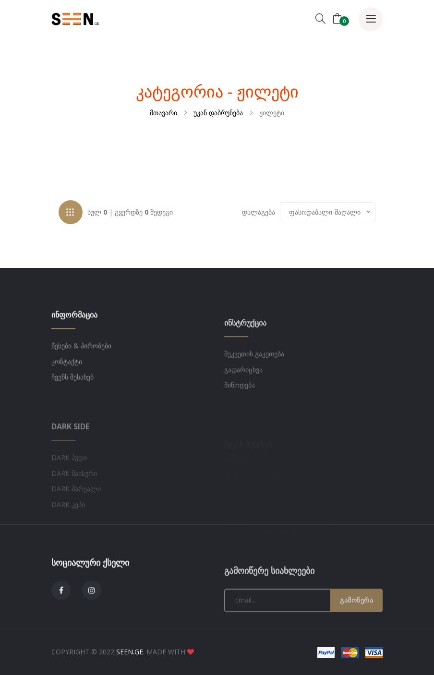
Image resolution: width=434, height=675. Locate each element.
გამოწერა (356, 634)
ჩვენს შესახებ (72, 403)
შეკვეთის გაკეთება (254, 389)
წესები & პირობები (81, 371)
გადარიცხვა (243, 404)
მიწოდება (239, 420)
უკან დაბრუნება (218, 112)
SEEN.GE (129, 651)
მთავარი (163, 112)
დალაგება (258, 213)
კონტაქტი (66, 387)
